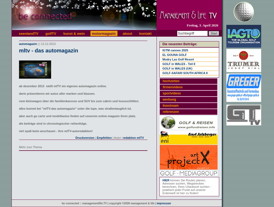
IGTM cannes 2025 (175, 50)
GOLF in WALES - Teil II (178, 64)
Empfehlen (104, 137)
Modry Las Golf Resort (178, 59)
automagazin (28, 43)
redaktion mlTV (133, 137)
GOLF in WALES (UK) (177, 68)
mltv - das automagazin (48, 50)
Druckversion (84, 137)
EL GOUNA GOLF (174, 54)
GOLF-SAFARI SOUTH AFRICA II (185, 73)
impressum (164, 203)
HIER (165, 180)
